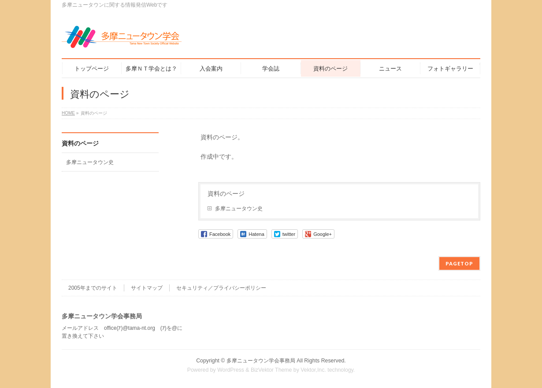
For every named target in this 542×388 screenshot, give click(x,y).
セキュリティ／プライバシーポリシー (221, 288)
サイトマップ (147, 288)
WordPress (230, 370)
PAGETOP (459, 263)
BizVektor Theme (271, 370)
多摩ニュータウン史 (239, 208)
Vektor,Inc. (313, 370)
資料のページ (226, 193)
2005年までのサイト (92, 288)
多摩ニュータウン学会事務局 (260, 361)
